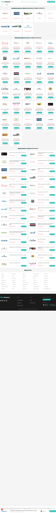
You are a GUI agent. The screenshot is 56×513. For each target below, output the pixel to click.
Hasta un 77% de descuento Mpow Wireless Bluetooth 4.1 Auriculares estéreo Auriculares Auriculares (28, 79)
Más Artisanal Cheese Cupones (51, 98)
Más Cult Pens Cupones (5, 98)
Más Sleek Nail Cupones (17, 114)
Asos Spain (3, 288)
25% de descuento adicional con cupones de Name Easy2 (28, 125)
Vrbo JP (2, 278)
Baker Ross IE (35, 282)
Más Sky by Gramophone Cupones (39, 83)
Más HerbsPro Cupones (5, 129)
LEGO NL (34, 280)
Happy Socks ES (3, 280)
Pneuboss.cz (14, 273)
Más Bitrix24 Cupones (16, 68)
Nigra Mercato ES (25, 284)
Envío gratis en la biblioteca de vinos (5, 110)
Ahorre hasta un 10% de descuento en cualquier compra (5, 140)
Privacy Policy (19, 302)
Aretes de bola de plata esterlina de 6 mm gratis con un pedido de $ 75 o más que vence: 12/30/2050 (39, 125)
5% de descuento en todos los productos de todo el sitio (51, 110)
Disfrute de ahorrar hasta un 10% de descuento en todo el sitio (28, 64)
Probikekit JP (46, 278)
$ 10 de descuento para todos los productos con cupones (39, 94)
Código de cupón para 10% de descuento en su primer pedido (51, 125)
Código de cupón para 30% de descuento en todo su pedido (5, 79)
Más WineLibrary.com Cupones (5, 114)
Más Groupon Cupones (28, 83)
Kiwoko (34, 278)
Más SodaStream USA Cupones (51, 129)
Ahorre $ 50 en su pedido (5, 93)
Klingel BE (13, 280)
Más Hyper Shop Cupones (39, 68)
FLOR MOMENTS (36, 286)
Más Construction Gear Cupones (5, 144)
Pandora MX (3, 284)
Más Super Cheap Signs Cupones (39, 114)
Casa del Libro (46, 286)
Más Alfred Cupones (5, 68)
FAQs (31, 300)
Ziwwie (24, 273)
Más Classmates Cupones (39, 98)
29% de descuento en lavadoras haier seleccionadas (39, 64)
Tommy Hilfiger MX (47, 288)
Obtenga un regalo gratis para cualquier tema (16, 48)
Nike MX (45, 282)
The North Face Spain (4, 286)
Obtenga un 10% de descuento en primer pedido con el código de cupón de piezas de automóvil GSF (16, 79)
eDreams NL (46, 280)
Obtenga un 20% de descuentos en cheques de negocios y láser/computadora (51, 64)
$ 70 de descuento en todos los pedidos (39, 79)
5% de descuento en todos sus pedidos (17, 110)
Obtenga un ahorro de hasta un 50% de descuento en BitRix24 (17, 64)
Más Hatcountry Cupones (51, 114)
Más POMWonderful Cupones (28, 98)
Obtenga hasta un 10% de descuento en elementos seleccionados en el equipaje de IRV (28, 49)
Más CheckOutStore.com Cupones (39, 129)
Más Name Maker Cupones (16, 129)
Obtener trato (16, 66)
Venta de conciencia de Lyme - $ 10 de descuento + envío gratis (5, 49)
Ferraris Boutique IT (36, 273)
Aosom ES (34, 284)
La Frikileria (14, 284)
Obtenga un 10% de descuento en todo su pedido (51, 94)
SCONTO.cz (46, 273)
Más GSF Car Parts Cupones (16, 83)
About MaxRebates (20, 300)
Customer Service (32, 302)
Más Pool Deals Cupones (51, 83)
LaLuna (24, 278)
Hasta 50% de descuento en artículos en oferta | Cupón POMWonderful (28, 94)
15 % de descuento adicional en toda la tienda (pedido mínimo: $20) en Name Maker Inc (16, 125)
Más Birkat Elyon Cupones (16, 98)
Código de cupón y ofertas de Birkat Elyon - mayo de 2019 (17, 94)
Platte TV (24, 280)
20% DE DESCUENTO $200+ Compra (51, 79)
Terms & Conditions (20, 305)
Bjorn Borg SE (25, 288)
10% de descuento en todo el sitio (39, 48)
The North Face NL (25, 282)
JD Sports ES (14, 282)
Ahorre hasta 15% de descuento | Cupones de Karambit (16, 140)
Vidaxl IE (2, 273)
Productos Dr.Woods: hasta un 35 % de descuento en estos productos (5, 125)
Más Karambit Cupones (17, 144)
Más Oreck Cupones (28, 114)
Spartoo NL (45, 284)
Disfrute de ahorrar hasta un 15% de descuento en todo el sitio (28, 110)
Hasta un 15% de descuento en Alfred (5, 64)
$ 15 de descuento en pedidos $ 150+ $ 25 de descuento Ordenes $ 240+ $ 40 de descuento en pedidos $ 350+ (51, 49)
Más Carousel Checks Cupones (51, 68)
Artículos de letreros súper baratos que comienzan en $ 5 (39, 110)
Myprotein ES (3, 282)
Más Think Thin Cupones (28, 68)
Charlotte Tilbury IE (36, 288)
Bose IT (13, 288)
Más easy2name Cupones (28, 129)
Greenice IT (24, 286)
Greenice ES (14, 286)
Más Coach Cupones (5, 83)
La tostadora (14, 278)
